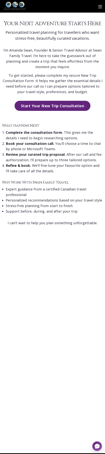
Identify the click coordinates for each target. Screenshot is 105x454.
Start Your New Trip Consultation (52, 105)
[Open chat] (97, 446)
